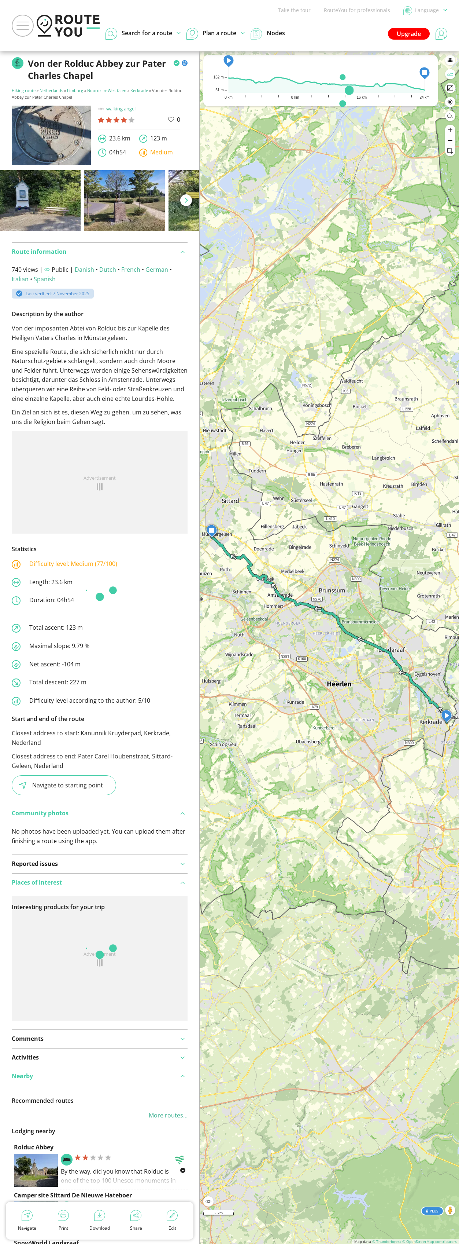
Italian (20, 279)
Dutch (107, 270)
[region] (329, 647)
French (130, 270)
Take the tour (294, 10)
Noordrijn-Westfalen (106, 90)
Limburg (75, 90)
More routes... (168, 1115)
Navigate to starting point (61, 785)
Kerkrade (139, 90)
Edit (172, 1220)
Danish (84, 270)
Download (99, 1220)
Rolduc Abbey (33, 1147)
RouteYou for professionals (357, 10)
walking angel (117, 108)
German (156, 270)
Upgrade (409, 34)
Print (63, 1220)
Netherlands (51, 90)
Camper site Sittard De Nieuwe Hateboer (73, 1195)
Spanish (45, 279)
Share (136, 1220)
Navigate (27, 1220)
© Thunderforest (386, 1241)
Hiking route (24, 90)
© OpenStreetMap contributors (429, 1241)
